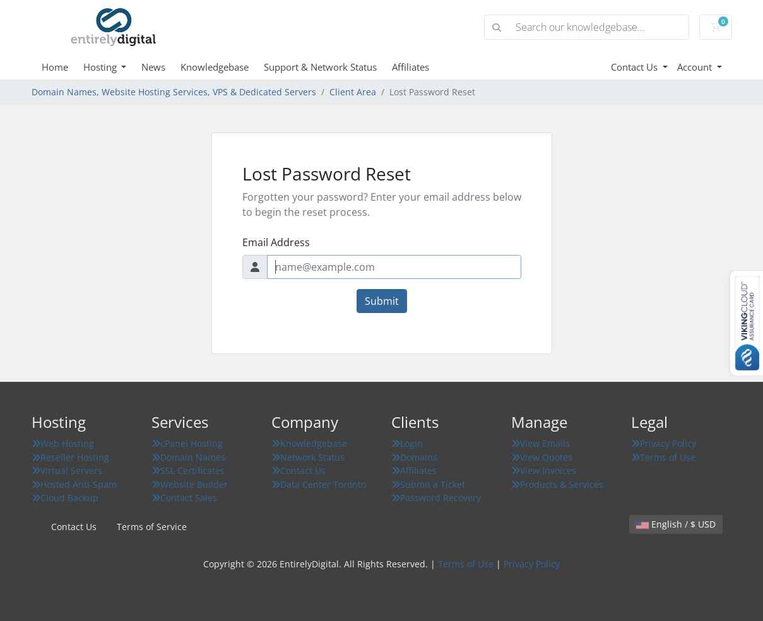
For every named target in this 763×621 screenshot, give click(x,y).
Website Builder (189, 484)
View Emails (540, 443)
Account (695, 67)
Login (407, 443)
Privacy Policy (663, 443)
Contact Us (635, 67)
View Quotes (541, 457)
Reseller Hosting (70, 457)
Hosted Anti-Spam (74, 484)
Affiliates (410, 67)
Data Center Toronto (318, 484)
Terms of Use (663, 457)
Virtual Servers (67, 470)
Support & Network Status (320, 67)
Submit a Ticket (428, 484)
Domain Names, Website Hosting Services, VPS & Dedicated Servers (174, 92)
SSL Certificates (188, 470)
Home (55, 67)
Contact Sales (184, 498)
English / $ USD (676, 524)
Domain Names (188, 457)
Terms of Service (152, 527)
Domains (414, 457)
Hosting (101, 67)
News (153, 67)
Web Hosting (63, 443)
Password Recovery (436, 498)
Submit (382, 301)
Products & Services (557, 484)
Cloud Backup (65, 498)
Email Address (276, 242)
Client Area (352, 92)
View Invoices (543, 470)
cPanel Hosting (187, 443)
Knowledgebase (214, 67)
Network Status (308, 457)
